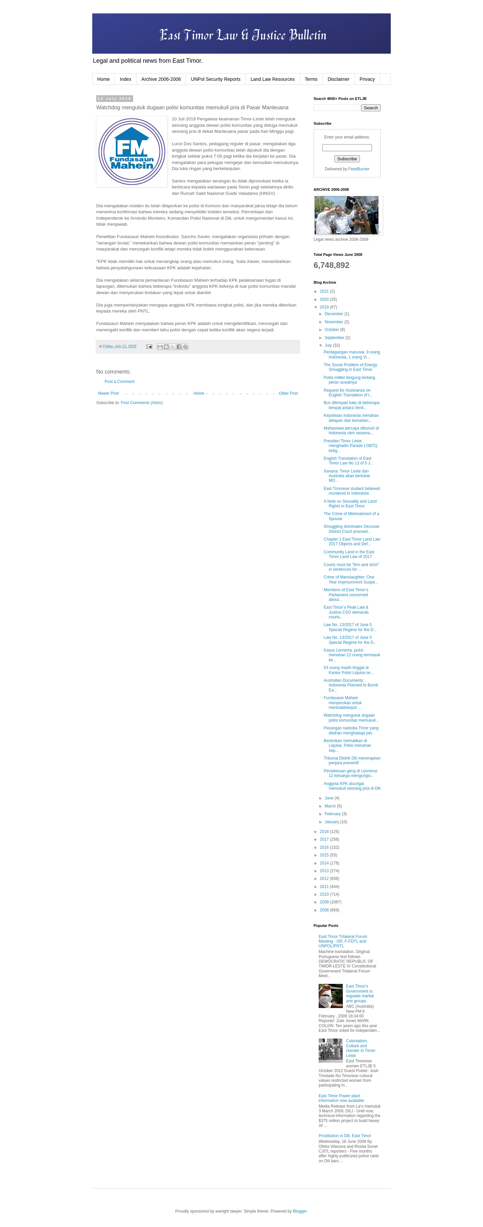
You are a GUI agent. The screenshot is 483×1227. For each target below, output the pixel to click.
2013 (325, 871)
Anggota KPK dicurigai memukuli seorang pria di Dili (352, 786)
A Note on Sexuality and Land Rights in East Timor (350, 503)
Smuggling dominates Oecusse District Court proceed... (351, 529)
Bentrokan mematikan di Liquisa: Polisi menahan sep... (347, 745)
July (329, 345)
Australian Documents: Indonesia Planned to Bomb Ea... (351, 685)
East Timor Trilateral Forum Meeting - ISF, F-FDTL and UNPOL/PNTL (343, 941)
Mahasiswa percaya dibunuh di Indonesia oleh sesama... (351, 430)
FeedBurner (358, 169)
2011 (325, 886)
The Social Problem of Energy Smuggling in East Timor (350, 367)
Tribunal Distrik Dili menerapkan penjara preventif (352, 760)
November (334, 322)
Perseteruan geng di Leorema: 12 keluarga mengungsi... (351, 773)
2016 (325, 847)
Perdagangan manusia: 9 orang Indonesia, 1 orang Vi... (352, 354)
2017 (325, 839)
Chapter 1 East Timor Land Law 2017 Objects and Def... (352, 541)
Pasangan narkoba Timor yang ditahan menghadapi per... (351, 730)
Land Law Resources (273, 79)
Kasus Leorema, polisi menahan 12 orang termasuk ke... (352, 655)
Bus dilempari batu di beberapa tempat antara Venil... (351, 405)
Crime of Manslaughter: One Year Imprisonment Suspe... (351, 579)
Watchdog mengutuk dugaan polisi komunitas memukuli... (351, 717)
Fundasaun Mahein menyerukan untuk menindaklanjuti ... (343, 702)
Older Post (288, 393)
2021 (325, 291)
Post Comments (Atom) (142, 402)
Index (125, 79)
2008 (325, 910)
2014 (325, 863)
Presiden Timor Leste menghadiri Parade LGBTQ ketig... (350, 446)
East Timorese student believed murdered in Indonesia (352, 491)
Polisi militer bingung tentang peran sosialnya (349, 380)
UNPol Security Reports (215, 79)
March (331, 806)
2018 (325, 831)
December (334, 314)
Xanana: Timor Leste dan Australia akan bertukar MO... (347, 476)
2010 (325, 894)
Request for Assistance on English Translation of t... (348, 392)
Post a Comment (120, 381)
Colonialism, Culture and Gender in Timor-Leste (361, 1048)
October (332, 329)
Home (103, 79)
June (329, 798)
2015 (325, 855)
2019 (325, 307)
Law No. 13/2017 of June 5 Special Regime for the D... (350, 627)
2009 (325, 902)
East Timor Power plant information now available (341, 1098)
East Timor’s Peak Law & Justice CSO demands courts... (346, 612)
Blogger (300, 1211)
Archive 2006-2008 (161, 79)
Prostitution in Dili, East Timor (345, 1135)
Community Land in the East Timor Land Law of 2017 (349, 554)
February (333, 814)
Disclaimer (339, 79)
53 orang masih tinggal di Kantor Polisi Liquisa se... (349, 670)
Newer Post (108, 393)
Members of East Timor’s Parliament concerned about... (346, 595)
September (335, 337)
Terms (311, 79)
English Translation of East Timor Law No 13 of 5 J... (349, 460)
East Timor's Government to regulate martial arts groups (360, 993)
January (332, 822)
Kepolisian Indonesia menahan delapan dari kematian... (351, 418)
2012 (325, 878)
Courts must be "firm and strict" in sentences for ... (351, 567)
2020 (325, 299)
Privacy (367, 79)
